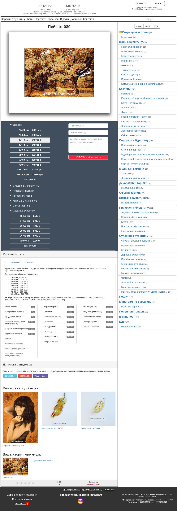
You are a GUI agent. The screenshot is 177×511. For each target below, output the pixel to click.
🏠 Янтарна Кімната (71, 490)
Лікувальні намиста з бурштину (138, 212)
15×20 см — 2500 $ (30, 216)
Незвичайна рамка (59, 317)
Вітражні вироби (130, 202)
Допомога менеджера (17, 364)
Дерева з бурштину (132, 254)
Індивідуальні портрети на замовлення (142, 154)
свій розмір (30, 179)
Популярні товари (131, 311)
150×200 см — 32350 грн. (30, 174)
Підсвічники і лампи (132, 259)
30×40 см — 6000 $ (30, 231)
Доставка (76, 19)
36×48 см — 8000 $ (30, 236)
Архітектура (127, 107)
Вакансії (22, 503)
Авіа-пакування (98, 307)
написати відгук (93, 484)
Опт (156, 26)
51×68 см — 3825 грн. (30, 155)
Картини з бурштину (13, 19)
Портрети (40, 19)
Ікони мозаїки (128, 37)
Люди (124, 112)
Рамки (139, 26)
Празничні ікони (130, 79)
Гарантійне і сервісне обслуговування (14, 355)
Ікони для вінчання (131, 46)
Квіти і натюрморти (131, 103)
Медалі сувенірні (130, 187)
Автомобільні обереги (133, 282)
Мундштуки (127, 250)
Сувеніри (53, 19)
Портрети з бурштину (134, 140)
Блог (122, 321)
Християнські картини (133, 126)
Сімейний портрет (131, 149)
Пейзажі (125, 93)
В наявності (15, 262)
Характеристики (13, 254)
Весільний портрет (131, 145)
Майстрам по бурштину (135, 301)
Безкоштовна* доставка (16, 349)
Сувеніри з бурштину (133, 235)
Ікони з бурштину (131, 41)
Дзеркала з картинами (133, 178)
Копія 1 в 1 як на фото (25, 200)
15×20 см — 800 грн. (30, 130)
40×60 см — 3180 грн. (30, 150)
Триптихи (126, 173)
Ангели (125, 65)
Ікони (30, 19)
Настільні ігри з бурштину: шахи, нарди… (144, 291)
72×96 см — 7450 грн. (30, 165)
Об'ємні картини (21, 205)
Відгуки (64, 19)
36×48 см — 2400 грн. (30, 145)
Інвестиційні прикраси (133, 231)
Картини (125, 88)
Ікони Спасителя (130, 56)
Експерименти (129, 326)
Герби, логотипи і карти (134, 116)
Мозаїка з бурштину (24, 210)
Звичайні (17, 124)
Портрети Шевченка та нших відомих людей (145, 159)
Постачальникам (22, 499)
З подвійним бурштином (26, 185)
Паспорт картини (98, 322)
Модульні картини (131, 168)
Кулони (125, 221)
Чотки (124, 277)
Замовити (29, 262)
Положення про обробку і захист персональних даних (155, 495)
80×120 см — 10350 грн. (30, 169)
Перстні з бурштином (133, 217)
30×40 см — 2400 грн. (30, 140)
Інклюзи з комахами (132, 273)
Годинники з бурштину (133, 268)
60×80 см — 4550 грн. (30, 160)
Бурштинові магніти (132, 287)
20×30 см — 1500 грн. (30, 135)
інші (44, 376)
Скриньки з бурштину (133, 264)
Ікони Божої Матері (131, 51)
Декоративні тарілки (133, 183)
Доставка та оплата (14, 344)
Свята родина (129, 74)
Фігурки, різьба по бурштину (136, 240)
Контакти (88, 19)
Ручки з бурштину (131, 245)
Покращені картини (23, 190)
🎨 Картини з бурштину (92, 490)
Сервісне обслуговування (22, 494)
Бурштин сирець (130, 306)
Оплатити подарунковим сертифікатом (20, 323)
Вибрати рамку (51, 342)
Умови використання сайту (133, 494)
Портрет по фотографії (134, 163)
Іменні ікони (127, 60)
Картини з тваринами (133, 121)
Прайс (148, 26)
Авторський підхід (22, 195)
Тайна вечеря (128, 70)
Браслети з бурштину (133, 226)
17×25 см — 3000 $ (30, 221)
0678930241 (10, 376)
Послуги (125, 296)
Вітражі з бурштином (133, 197)
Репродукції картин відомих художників (143, 98)
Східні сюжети (129, 135)
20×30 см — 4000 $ (30, 226)
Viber (158, 3)
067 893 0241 (141, 3)
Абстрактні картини (132, 130)
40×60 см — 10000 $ (30, 241)
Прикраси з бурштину (134, 207)
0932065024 (25, 376)
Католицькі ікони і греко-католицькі (140, 83)
